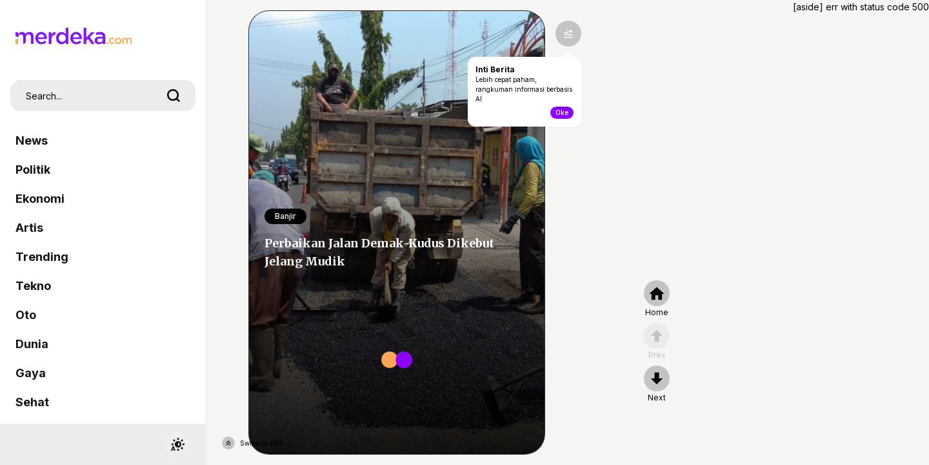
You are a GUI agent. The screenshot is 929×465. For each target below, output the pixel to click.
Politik (32, 169)
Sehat (32, 402)
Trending (41, 257)
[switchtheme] (177, 444)
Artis (29, 227)
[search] (173, 95)
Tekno (33, 286)
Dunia (31, 344)
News (31, 140)
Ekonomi (40, 198)
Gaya (30, 373)
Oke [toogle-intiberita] (561, 112)
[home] (657, 299)
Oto (25, 315)
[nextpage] (657, 384)
